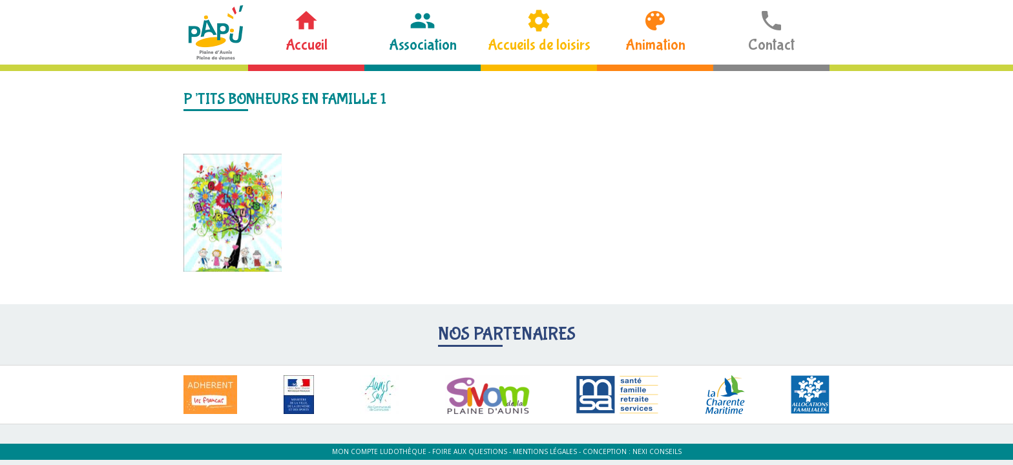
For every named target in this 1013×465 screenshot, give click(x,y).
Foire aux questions (469, 451)
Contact (771, 45)
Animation (655, 45)
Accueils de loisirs (539, 45)
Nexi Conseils (657, 451)
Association (423, 45)
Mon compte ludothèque (379, 451)
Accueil (307, 45)
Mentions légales (545, 451)
